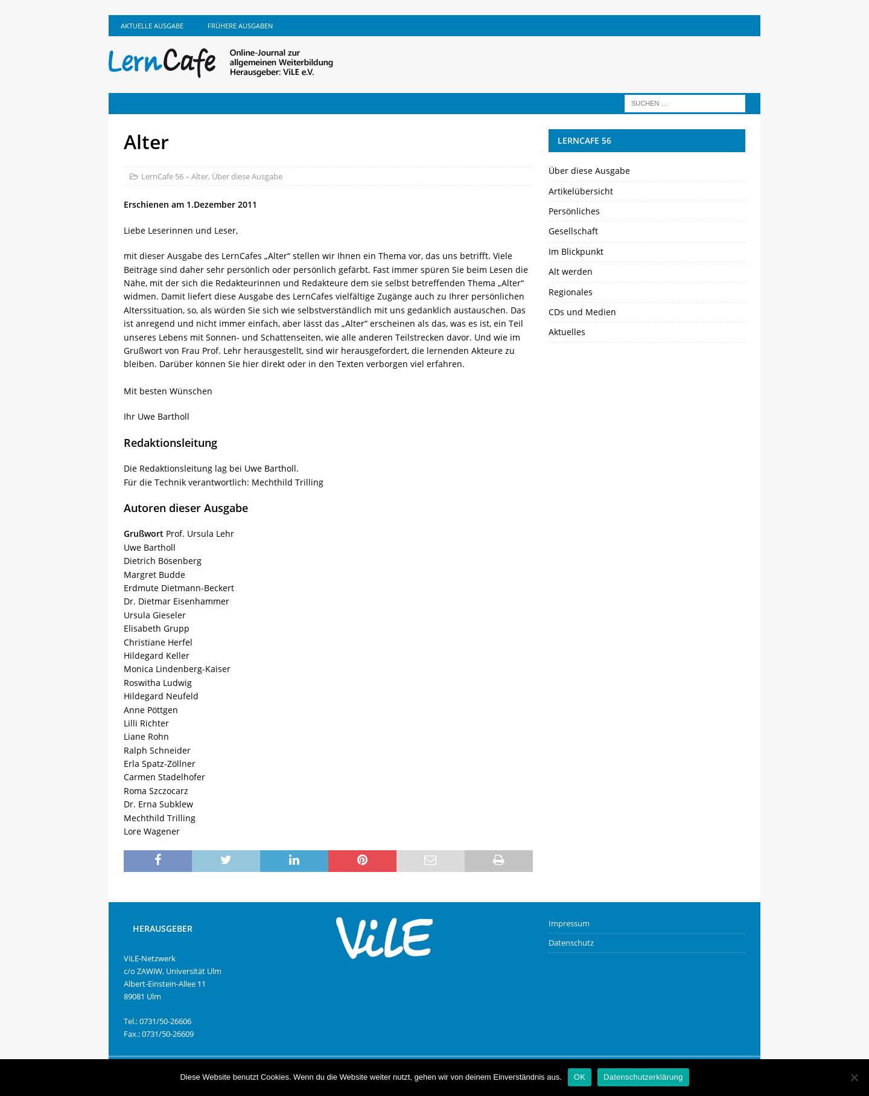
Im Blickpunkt (576, 251)
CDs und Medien (582, 312)
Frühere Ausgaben (240, 25)
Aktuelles (567, 332)
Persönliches (574, 211)
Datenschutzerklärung (643, 1077)
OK (579, 1077)
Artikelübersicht (581, 191)
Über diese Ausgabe (247, 176)
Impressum (569, 923)
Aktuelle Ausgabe (152, 25)
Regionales (571, 292)
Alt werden (571, 271)
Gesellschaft (573, 231)
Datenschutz (571, 942)
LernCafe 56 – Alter (174, 176)
